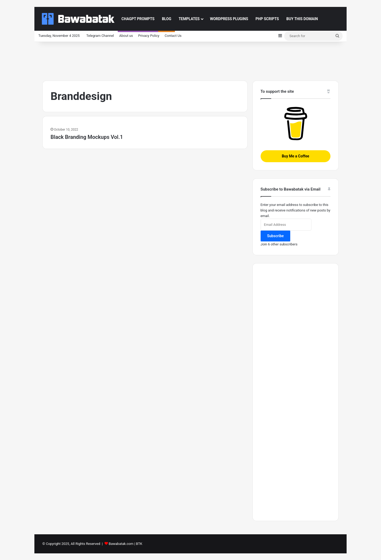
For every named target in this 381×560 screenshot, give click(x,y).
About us (126, 36)
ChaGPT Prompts (138, 19)
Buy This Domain (302, 19)
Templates (189, 19)
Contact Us (173, 36)
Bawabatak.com (121, 544)
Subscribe (275, 236)
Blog (166, 19)
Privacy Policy (148, 36)
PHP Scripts (267, 19)
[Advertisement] (190, 59)
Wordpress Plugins (229, 19)
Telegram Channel (100, 36)
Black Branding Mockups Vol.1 (87, 137)
